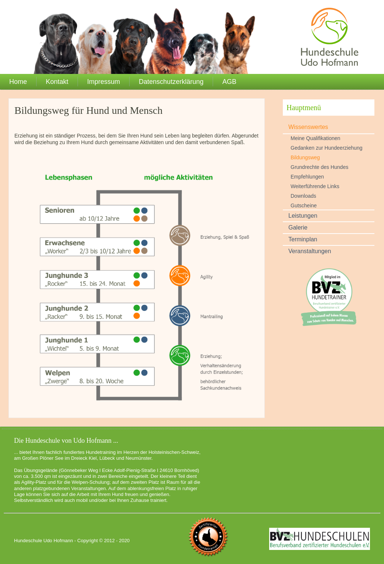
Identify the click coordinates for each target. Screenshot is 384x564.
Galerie (298, 227)
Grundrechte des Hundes (319, 167)
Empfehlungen (307, 177)
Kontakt (57, 81)
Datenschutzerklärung (171, 81)
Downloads (303, 196)
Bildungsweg (305, 157)
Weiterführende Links (315, 186)
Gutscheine (304, 205)
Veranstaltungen (309, 251)
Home (18, 81)
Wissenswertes (308, 127)
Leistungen (302, 216)
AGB (229, 81)
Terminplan (302, 239)
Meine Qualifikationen (315, 138)
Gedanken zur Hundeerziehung (327, 148)
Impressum (103, 81)
